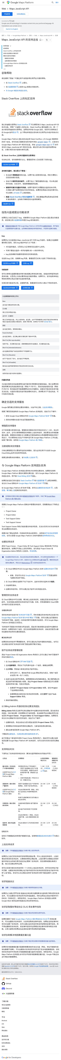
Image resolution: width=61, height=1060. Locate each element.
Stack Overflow (13, 83)
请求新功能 (26, 288)
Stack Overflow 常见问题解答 (21, 197)
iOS (3, 1024)
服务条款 (5, 1049)
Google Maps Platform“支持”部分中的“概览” (18, 618)
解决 (8, 490)
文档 (30, 35)
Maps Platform (22, 2)
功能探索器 (5, 1008)
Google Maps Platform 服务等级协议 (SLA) (31, 919)
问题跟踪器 (12, 87)
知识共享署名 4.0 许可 (34, 964)
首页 (3, 35)
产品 (8, 35)
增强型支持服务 (10, 226)
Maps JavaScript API (19, 8)
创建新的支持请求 (43, 488)
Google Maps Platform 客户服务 (31, 440)
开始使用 (7, 14)
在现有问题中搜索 (9, 164)
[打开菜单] (3, 2)
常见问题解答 (6, 1005)
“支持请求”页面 (24, 615)
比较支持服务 (47, 407)
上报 (13, 490)
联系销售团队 (21, 14)
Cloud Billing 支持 (23, 476)
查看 (3, 490)
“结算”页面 (42, 560)
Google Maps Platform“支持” (39, 416)
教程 (3, 1011)
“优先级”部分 (47, 322)
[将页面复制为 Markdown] (47, 40)
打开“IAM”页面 (24, 662)
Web (4, 8)
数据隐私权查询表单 (44, 836)
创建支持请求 (47, 226)
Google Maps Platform (19, 35)
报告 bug (26, 263)
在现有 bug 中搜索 (9, 263)
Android (4, 1020)
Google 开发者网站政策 (41, 966)
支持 (3, 1046)
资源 (56, 35)
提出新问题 (7, 204)
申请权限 (33, 551)
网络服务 (5, 1030)
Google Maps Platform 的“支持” (30, 483)
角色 (11, 657)
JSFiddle (16, 193)
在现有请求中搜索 (9, 288)
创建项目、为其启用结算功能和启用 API (23, 734)
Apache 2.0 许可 (10, 966)
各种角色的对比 (48, 536)
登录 (57, 2)
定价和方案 (5, 1039)
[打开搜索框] (52, 2)
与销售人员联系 (29, 458)
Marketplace (26, 563)
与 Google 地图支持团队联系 (16, 91)
